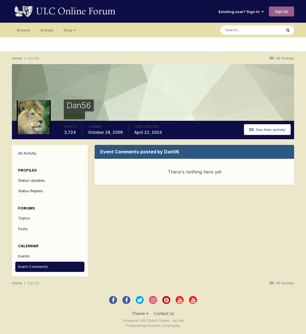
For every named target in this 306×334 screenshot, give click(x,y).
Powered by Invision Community (153, 326)
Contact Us (164, 313)
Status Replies (30, 191)
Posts (23, 229)
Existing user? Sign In (241, 11)
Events (24, 256)
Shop (69, 30)
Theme (140, 313)
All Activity (27, 153)
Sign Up (281, 11)
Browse (23, 30)
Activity (47, 30)
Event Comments (33, 266)
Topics (24, 218)
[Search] (251, 30)
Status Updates (31, 180)
